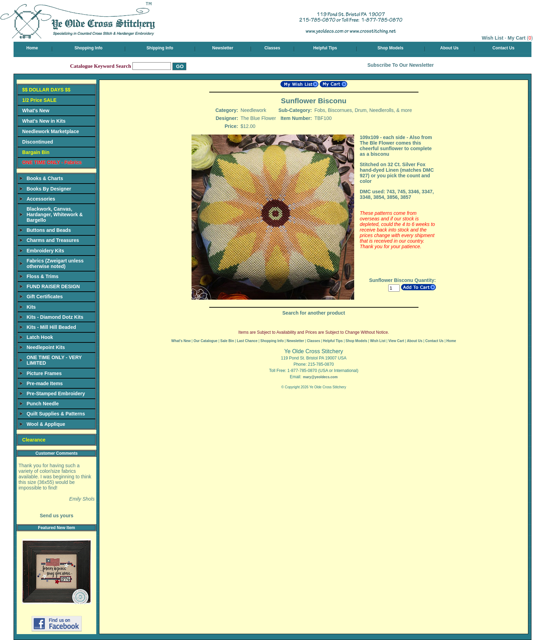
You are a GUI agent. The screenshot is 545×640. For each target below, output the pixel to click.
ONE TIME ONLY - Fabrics (52, 162)
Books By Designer (48, 189)
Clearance (34, 440)
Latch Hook (39, 337)
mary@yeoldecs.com (320, 377)
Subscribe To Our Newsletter (400, 65)
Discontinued (37, 142)
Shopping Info (88, 48)
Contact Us (503, 48)
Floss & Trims (42, 276)
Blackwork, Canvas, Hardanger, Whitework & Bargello (54, 214)
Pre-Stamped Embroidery (55, 393)
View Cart (396, 341)
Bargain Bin (36, 152)
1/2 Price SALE (39, 100)
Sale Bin (227, 341)
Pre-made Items (44, 383)
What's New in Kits (44, 121)
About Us (449, 48)
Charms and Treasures (52, 240)
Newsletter (223, 48)
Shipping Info (160, 48)
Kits (30, 307)
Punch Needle (42, 403)
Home (32, 48)
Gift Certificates (44, 296)
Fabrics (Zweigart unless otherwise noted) (54, 263)
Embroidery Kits (45, 250)
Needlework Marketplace (50, 131)
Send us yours (56, 515)
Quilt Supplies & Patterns (55, 413)
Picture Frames (44, 373)
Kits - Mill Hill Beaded (51, 327)
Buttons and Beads (48, 230)
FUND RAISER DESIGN (53, 286)
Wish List (492, 38)
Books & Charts (44, 178)
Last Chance (247, 341)
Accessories (40, 199)
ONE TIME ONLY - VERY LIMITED (54, 360)
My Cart (517, 38)
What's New (35, 110)
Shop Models (390, 48)
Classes (272, 48)
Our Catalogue (206, 341)
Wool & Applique (45, 424)
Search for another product (313, 313)
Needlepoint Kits (45, 347)
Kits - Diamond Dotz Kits (54, 317)
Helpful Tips (325, 48)
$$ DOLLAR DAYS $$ (46, 89)
